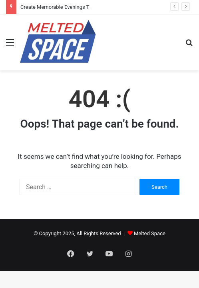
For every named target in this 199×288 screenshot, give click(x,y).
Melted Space (149, 233)
